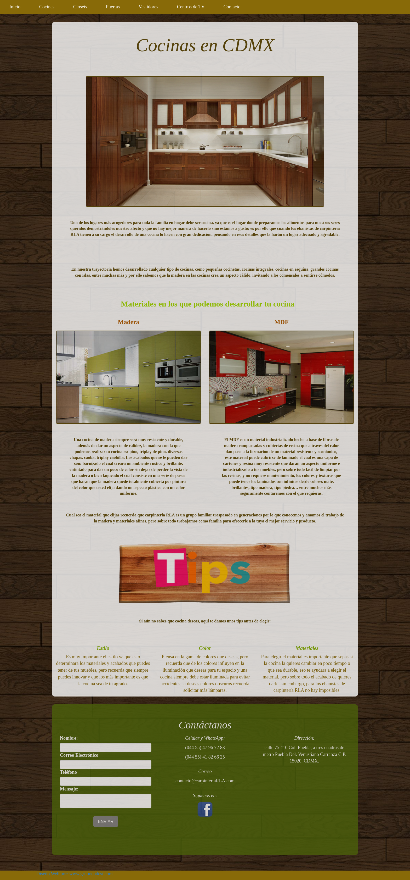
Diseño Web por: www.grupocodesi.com (74, 873)
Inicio (14, 6)
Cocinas (46, 6)
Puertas (113, 6)
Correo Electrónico (79, 755)
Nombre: (69, 738)
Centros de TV (191, 6)
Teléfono (68, 772)
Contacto (232, 6)
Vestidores (148, 6)
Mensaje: (69, 789)
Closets (80, 6)
